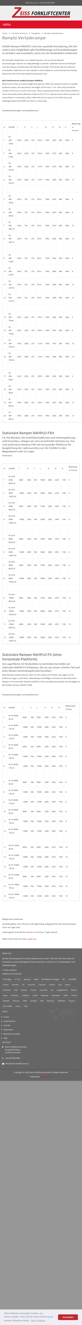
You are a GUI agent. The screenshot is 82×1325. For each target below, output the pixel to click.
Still (41, 1000)
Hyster (33, 990)
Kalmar (74, 990)
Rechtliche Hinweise (12, 1034)
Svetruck (50, 1000)
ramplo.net (31, 939)
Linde (35, 995)
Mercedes (56, 995)
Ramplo (6, 1000)
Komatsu (15, 995)
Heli (15, 990)
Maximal (44, 995)
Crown (5, 984)
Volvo (18, 1006)
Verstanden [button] (68, 1317)
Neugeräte (35, 33)
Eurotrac (31, 984)
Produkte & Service (19, 33)
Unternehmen (9, 1021)
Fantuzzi (42, 984)
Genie (67, 984)
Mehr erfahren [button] (38, 1320)
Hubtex (24, 990)
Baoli (36, 979)
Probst (74, 995)
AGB (5, 1038)
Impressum (8, 1029)
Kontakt (7, 1025)
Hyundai (43, 990)
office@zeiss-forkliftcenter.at (17, 1063)
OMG (65, 995)
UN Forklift (7, 1006)
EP (23, 984)
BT (64, 979)
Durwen (15, 984)
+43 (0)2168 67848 (12, 1058)
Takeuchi (61, 1000)
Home (4, 33)
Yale (25, 1006)
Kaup (5, 995)
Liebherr (25, 995)
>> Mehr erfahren (9, 970)
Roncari (16, 1000)
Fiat (59, 984)
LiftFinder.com (46, 1076)
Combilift (72, 979)
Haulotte (6, 990)
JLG (52, 990)
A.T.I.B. (17, 979)
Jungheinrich (62, 990)
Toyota (72, 1000)
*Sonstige (7, 979)
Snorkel (33, 1000)
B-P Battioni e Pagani (50, 979)
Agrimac (27, 979)
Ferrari (52, 984)
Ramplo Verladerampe (53, 33)
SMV (25, 1000)
